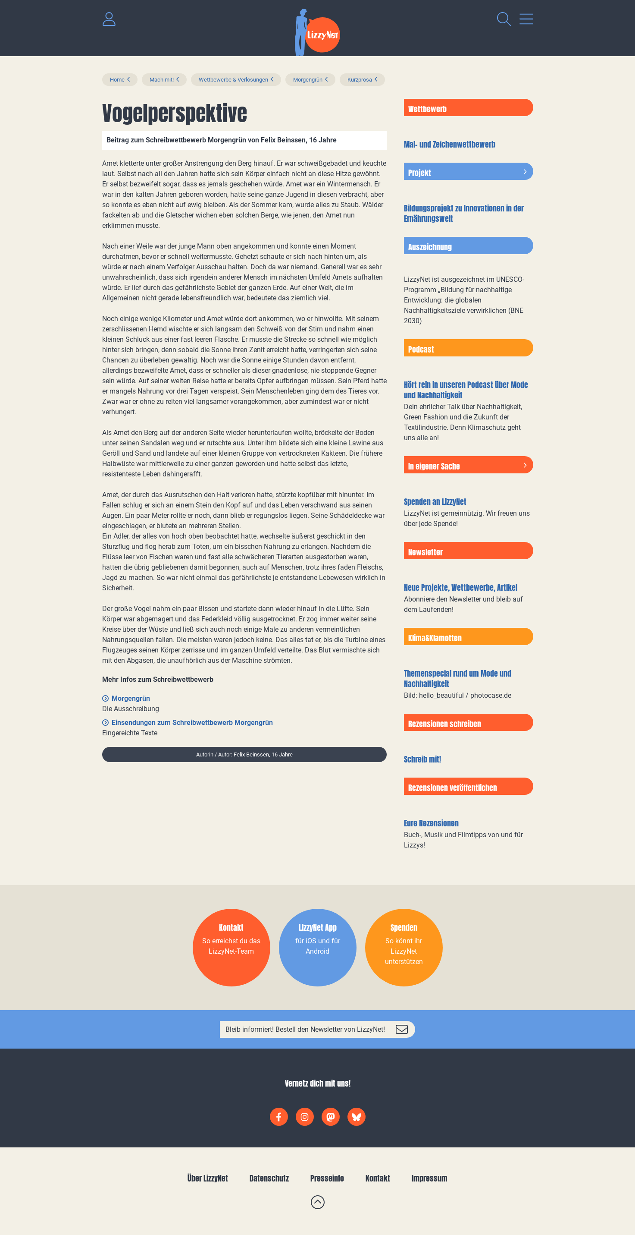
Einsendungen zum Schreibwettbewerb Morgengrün (192, 722)
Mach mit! (162, 79)
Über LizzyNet (208, 1178)
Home (117, 79)
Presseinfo (327, 1178)
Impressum (429, 1178)
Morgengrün (307, 79)
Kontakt (378, 1178)
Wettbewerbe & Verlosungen (233, 79)
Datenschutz (269, 1178)
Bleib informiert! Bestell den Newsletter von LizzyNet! (305, 1029)
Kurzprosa (359, 79)
